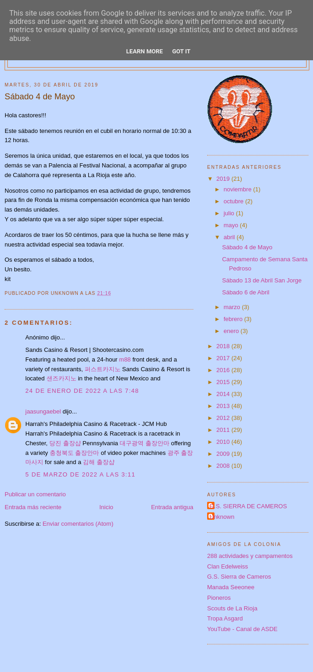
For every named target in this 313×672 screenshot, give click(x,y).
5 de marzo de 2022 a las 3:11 (80, 474)
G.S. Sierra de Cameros (239, 576)
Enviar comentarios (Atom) (77, 523)
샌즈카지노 (61, 378)
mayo (232, 225)
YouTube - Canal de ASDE (242, 629)
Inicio (106, 507)
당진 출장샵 (65, 443)
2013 (224, 405)
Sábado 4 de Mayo (247, 247)
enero (232, 330)
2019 (224, 178)
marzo (233, 307)
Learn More (144, 51)
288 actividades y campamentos (250, 555)
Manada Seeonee (231, 587)
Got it (181, 51)
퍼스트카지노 (103, 369)
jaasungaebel (43, 411)
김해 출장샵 (99, 462)
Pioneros (219, 597)
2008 (224, 465)
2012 (224, 417)
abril (230, 237)
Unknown (221, 516)
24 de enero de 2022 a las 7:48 (82, 390)
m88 (125, 359)
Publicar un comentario (35, 494)
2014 (224, 394)
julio (230, 213)
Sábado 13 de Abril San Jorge (261, 280)
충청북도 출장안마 (74, 452)
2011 (224, 429)
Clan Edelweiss (227, 566)
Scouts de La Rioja (232, 608)
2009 (224, 453)
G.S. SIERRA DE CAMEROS (248, 506)
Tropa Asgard (225, 618)
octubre (234, 201)
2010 (224, 441)
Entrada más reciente (33, 507)
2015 (224, 382)
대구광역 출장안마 (144, 443)
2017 (224, 358)
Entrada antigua (172, 507)
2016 (224, 370)
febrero (234, 319)
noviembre (238, 189)
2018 (224, 346)
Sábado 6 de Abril (245, 292)
